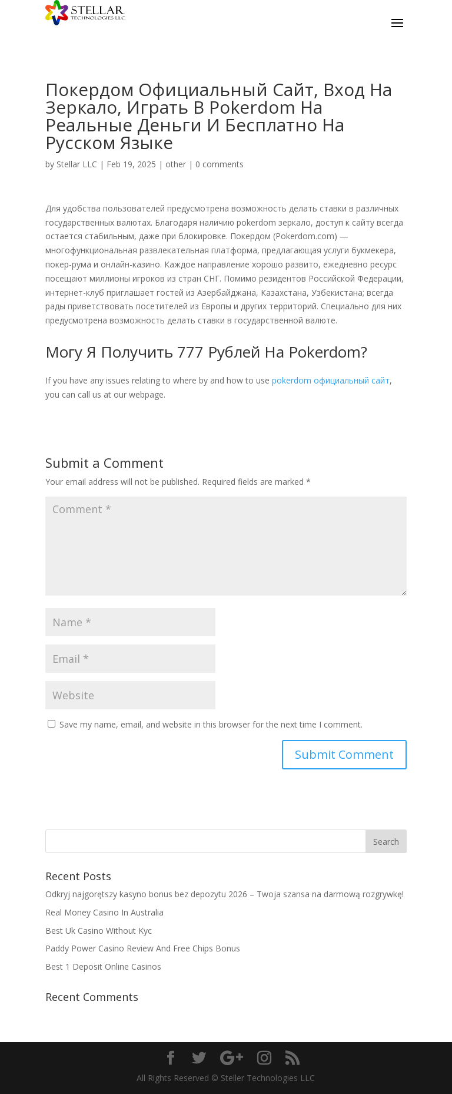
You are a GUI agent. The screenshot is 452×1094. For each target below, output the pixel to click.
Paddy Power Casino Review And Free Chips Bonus (142, 948)
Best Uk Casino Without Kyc (98, 930)
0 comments (219, 164)
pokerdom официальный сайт (331, 380)
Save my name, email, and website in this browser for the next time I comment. (211, 724)
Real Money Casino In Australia (104, 912)
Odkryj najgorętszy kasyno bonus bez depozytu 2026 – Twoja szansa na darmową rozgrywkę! (224, 894)
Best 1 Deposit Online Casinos (103, 966)
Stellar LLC (76, 164)
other (175, 164)
